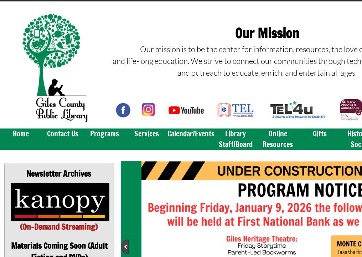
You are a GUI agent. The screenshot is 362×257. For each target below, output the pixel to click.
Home (21, 133)
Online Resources (278, 139)
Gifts (320, 133)
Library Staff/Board (236, 139)
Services (146, 133)
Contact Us (62, 133)
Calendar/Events (190, 133)
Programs (104, 133)
